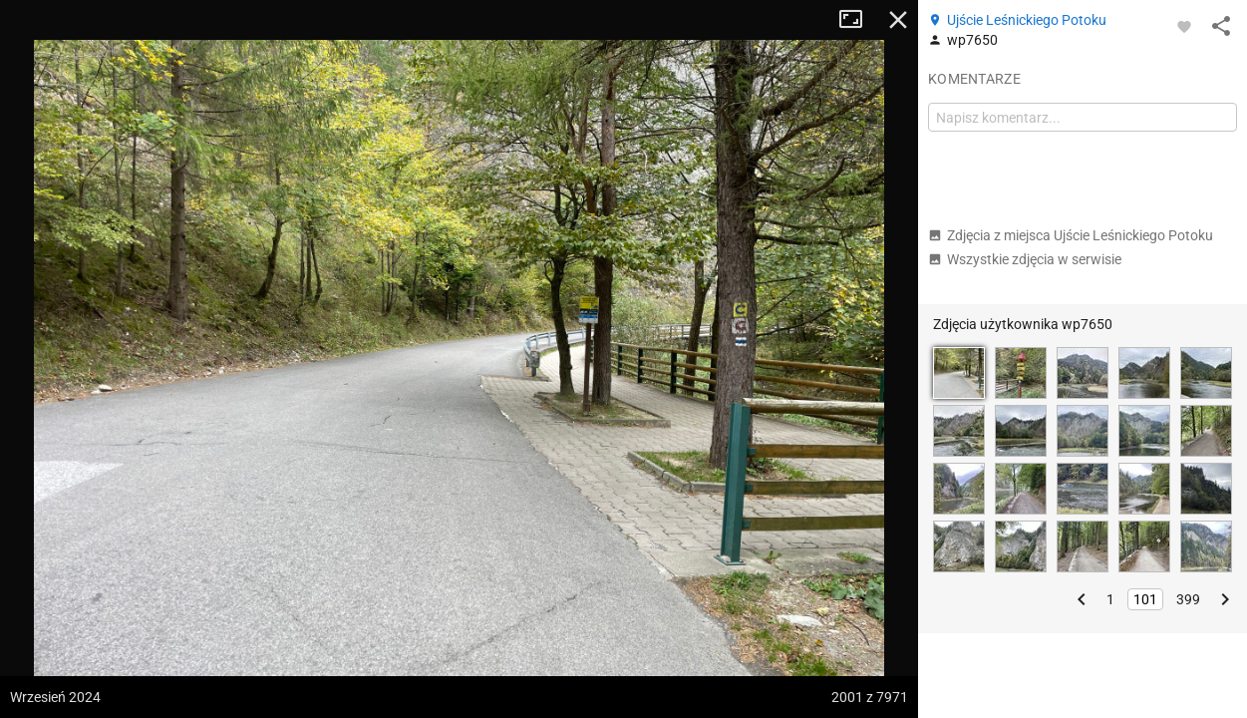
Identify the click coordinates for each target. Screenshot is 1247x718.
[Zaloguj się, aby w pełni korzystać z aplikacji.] (1184, 26)
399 (1188, 599)
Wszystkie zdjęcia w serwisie (1024, 259)
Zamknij (898, 20)
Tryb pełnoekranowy (858, 20)
